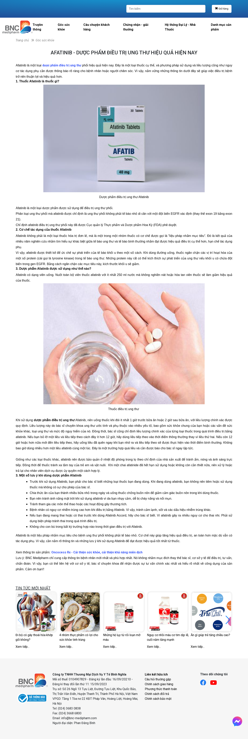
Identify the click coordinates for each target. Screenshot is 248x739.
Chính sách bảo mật (158, 699)
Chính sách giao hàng (159, 684)
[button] (228, 620)
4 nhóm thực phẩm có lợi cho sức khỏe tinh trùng (78, 637)
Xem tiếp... (22, 647)
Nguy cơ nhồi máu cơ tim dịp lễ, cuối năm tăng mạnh (168, 637)
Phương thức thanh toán (161, 689)
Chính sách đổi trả (157, 694)
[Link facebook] (205, 681)
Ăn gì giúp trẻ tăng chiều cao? (210, 635)
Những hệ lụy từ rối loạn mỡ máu (121, 637)
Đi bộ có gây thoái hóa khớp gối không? (34, 637)
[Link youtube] (215, 681)
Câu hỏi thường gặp (158, 679)
